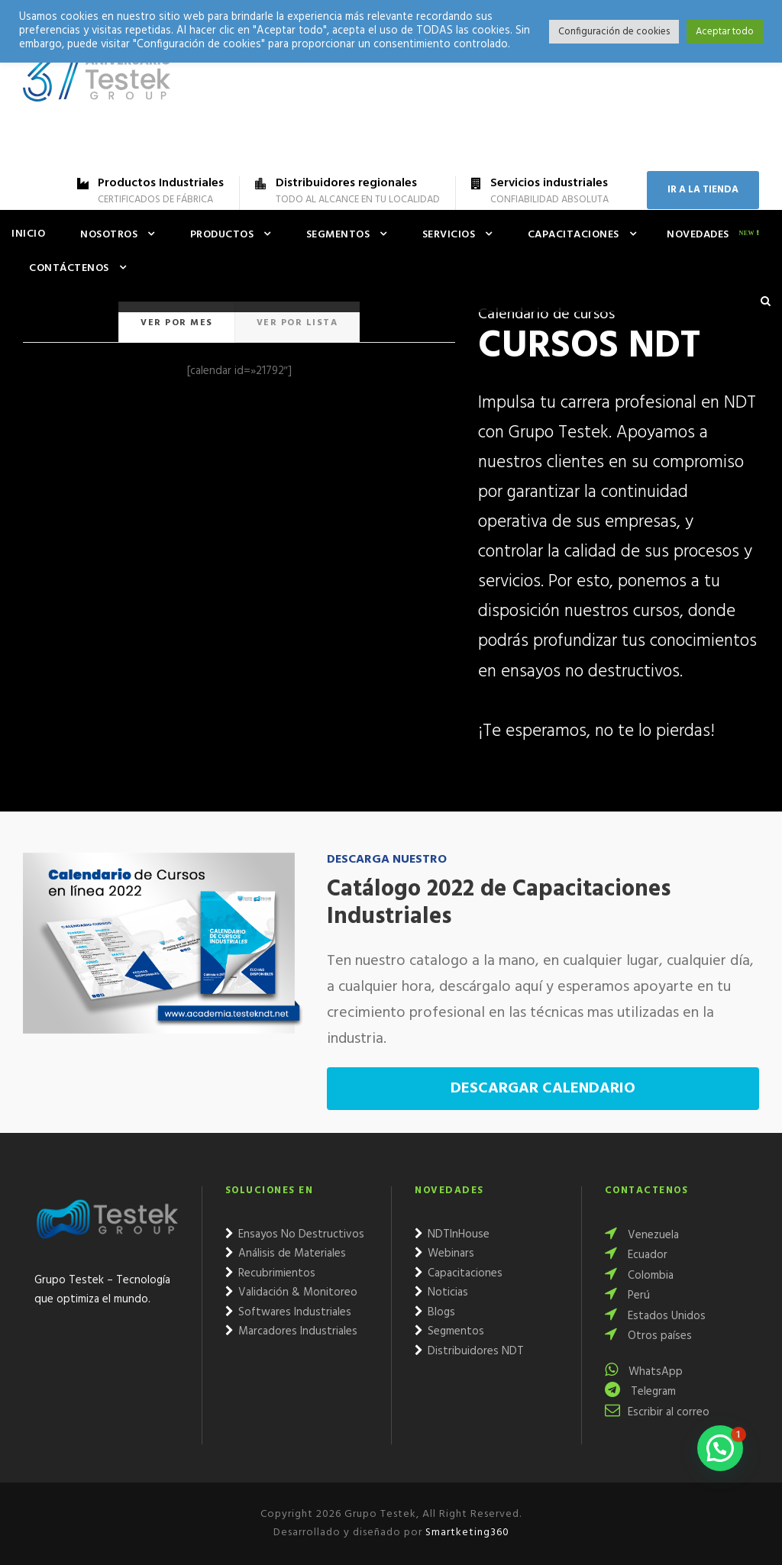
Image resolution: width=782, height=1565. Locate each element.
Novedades (698, 235)
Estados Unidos (655, 1316)
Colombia (639, 1276)
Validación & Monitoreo (291, 1292)
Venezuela (642, 1235)
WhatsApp (644, 1372)
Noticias (441, 1292)
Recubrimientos (270, 1273)
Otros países (648, 1336)
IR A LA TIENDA (702, 190)
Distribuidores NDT (469, 1351)
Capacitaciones (573, 235)
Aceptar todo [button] (725, 32)
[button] (720, 1448)
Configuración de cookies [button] (614, 32)
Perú (627, 1295)
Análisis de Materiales (285, 1253)
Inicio (28, 234)
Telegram (640, 1392)
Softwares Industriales (288, 1312)
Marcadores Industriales (291, 1331)
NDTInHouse (452, 1234)
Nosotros (108, 235)
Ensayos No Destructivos (294, 1234)
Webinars (444, 1253)
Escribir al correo (657, 1412)
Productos (222, 235)
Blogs (435, 1312)
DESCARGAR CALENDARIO (543, 1088)
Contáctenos (69, 268)
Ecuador (636, 1255)
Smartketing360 (465, 1532)
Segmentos (338, 235)
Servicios (449, 235)
